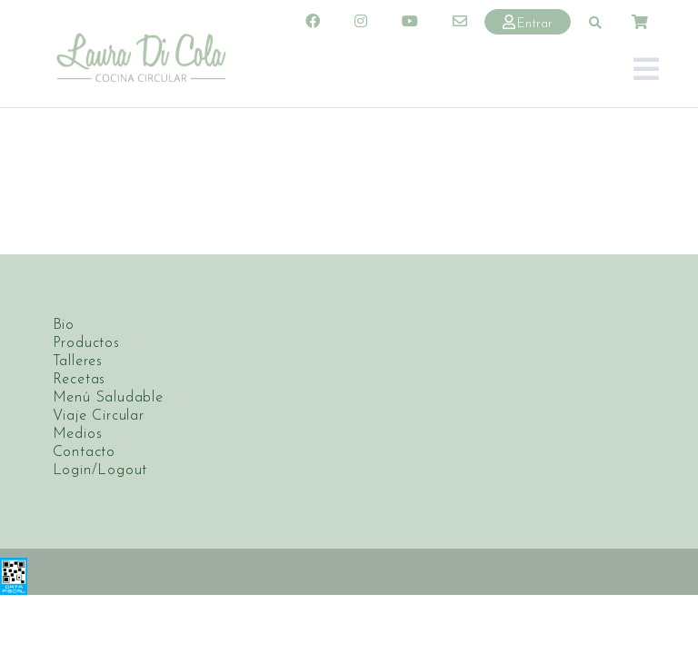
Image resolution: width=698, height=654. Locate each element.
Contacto (84, 451)
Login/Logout (100, 469)
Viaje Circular (99, 415)
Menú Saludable (108, 397)
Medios (78, 433)
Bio (64, 324)
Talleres (78, 360)
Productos (86, 342)
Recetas (79, 379)
